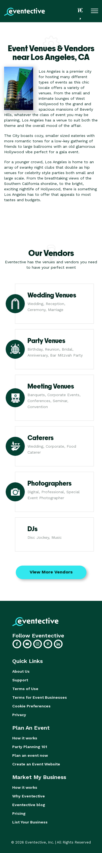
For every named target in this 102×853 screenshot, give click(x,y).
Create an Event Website (36, 764)
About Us (21, 671)
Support (20, 680)
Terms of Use (25, 689)
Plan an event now (30, 755)
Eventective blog (28, 805)
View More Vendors (51, 572)
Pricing (19, 813)
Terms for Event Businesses (39, 697)
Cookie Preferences (31, 706)
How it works (24, 738)
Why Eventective (28, 796)
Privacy (19, 715)
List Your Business (30, 822)
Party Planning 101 (29, 747)
